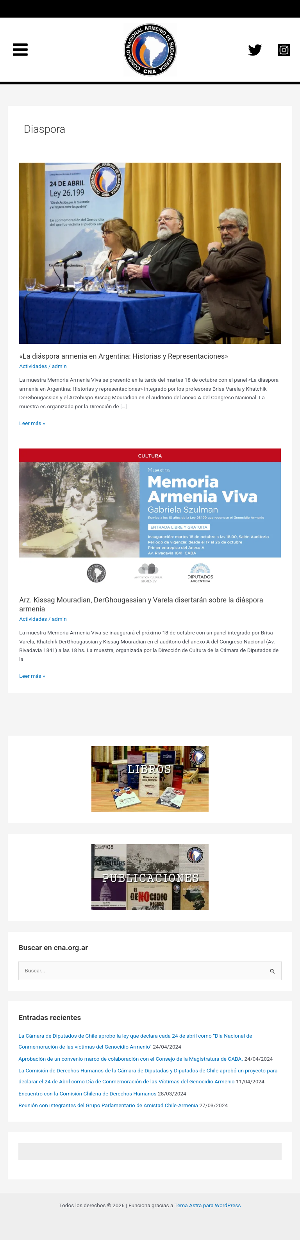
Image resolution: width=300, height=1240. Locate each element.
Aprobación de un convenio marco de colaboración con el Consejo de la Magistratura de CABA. (130, 1059)
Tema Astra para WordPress (208, 1205)
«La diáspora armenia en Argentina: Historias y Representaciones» (123, 356)
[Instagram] (284, 50)
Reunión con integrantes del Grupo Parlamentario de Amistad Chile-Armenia (108, 1105)
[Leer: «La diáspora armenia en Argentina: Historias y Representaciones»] (149, 253)
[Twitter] (255, 50)
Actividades (33, 366)
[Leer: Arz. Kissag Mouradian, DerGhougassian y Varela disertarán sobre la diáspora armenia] (149, 517)
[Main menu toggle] (20, 50)
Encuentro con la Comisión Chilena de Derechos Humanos (87, 1093)
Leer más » (32, 423)
